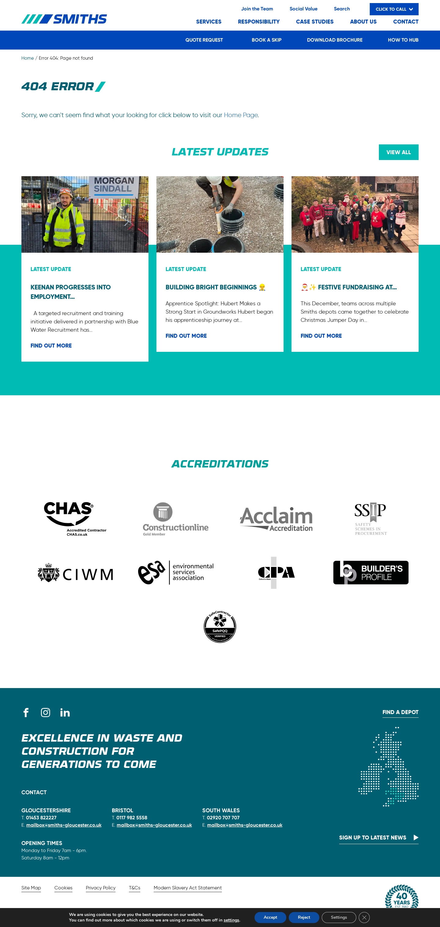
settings (231, 920)
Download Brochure (334, 40)
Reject (304, 917)
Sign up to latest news (372, 837)
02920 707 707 (223, 818)
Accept (270, 917)
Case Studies (315, 21)
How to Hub (403, 40)
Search (342, 9)
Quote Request (204, 40)
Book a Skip (266, 40)
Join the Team (257, 9)
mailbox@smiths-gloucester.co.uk (63, 825)
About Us (363, 21)
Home (27, 58)
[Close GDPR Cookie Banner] (364, 917)
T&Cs (134, 888)
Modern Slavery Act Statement (188, 888)
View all (399, 152)
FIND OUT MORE (51, 345)
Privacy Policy (101, 888)
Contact (406, 21)
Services (209, 21)
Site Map (31, 888)
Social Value (303, 9)
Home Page (241, 115)
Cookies (63, 888)
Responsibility (259, 21)
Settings (339, 917)
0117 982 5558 (131, 818)
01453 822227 (41, 818)
